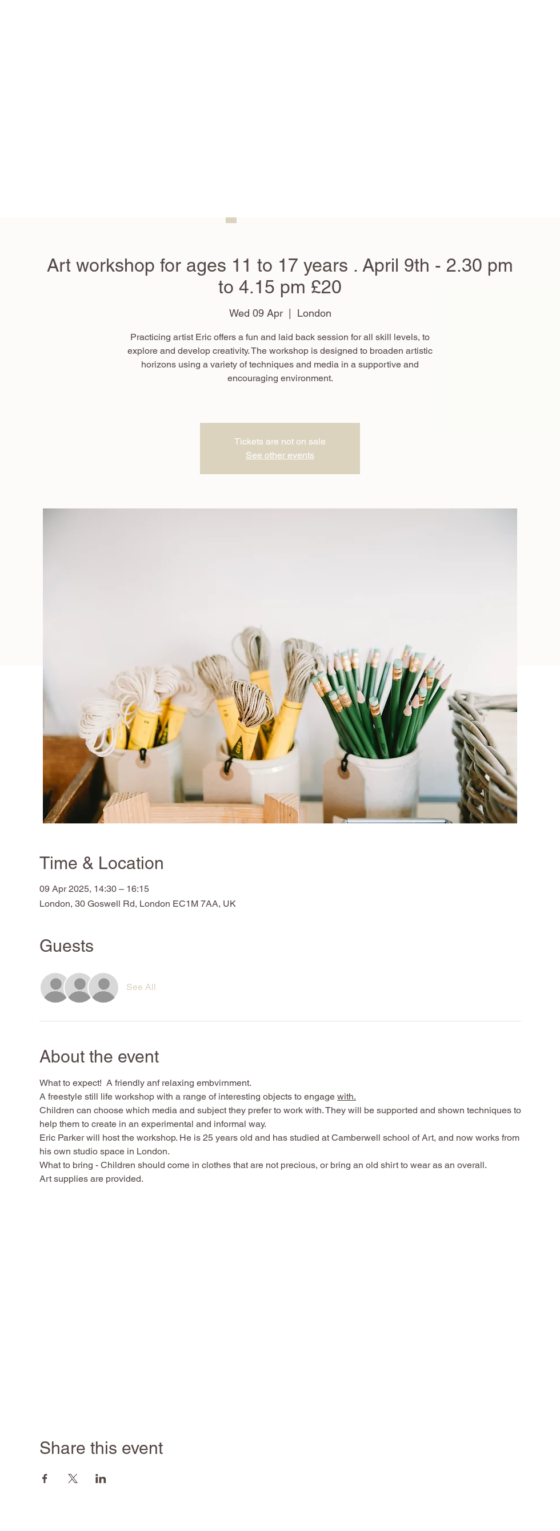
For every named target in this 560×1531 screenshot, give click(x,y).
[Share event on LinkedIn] (100, 1478)
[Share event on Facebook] (44, 1478)
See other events (280, 455)
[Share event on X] (72, 1478)
